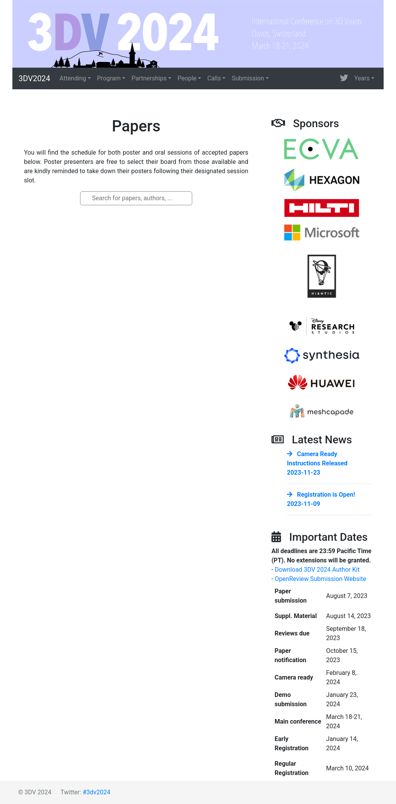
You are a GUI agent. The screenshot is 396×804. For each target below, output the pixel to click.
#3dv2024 (97, 792)
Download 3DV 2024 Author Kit (317, 569)
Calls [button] (214, 78)
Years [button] (362, 78)
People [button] (187, 78)
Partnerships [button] (149, 78)
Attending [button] (73, 78)
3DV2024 (34, 78)
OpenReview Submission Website (320, 579)
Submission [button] (248, 78)
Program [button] (109, 78)
